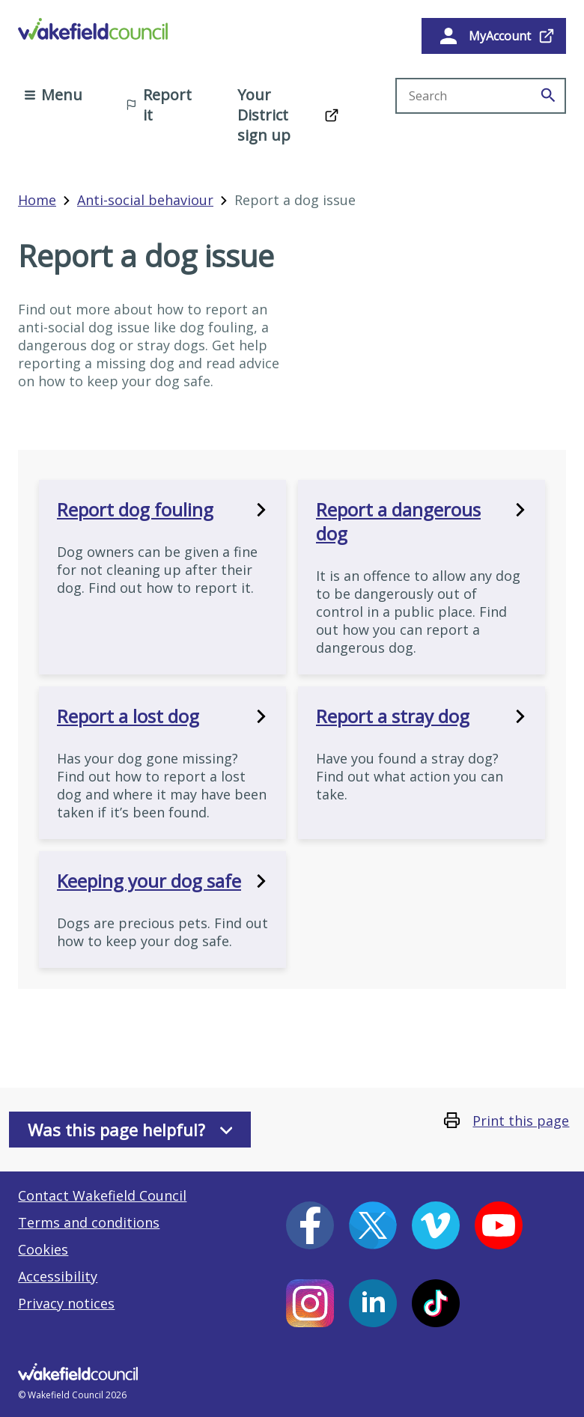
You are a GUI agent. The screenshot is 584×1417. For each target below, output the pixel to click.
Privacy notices (66, 1303)
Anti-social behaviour (145, 200)
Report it (159, 105)
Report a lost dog (162, 716)
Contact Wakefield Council (102, 1195)
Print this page (520, 1121)
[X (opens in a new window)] (373, 1225)
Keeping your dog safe (162, 881)
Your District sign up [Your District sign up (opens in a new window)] (264, 115)
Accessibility (57, 1276)
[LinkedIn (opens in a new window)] (373, 1303)
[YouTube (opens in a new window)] (499, 1225)
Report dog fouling (162, 510)
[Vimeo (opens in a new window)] (436, 1225)
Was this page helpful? (130, 1129)
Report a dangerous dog (421, 522)
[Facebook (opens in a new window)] (310, 1225)
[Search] (548, 95)
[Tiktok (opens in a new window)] (436, 1303)
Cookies (43, 1249)
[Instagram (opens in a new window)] (310, 1303)
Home (37, 200)
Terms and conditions (88, 1222)
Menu (53, 95)
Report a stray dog (421, 716)
